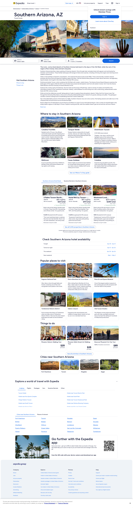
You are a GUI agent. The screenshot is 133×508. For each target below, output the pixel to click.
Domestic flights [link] (45, 484)
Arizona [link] (37, 8)
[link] (104, 28)
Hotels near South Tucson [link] (25, 403)
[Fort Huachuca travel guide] (49, 366)
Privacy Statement (49, 503)
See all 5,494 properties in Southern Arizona (79, 227)
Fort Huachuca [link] (20, 418)
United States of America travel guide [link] (50, 472)
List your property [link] (17, 478)
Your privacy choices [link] (73, 489)
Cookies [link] (70, 475)
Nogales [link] (70, 418)
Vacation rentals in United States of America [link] (51, 478)
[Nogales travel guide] (89, 366)
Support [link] (98, 472)
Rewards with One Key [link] (46, 492)
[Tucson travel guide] (69, 366)
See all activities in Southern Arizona (79, 354)
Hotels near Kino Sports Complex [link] (27, 396)
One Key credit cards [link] (46, 495)
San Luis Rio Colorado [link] (74, 428)
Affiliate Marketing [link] (17, 492)
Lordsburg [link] (70, 425)
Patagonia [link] (70, 431)
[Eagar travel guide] (109, 366)
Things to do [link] (19, 85)
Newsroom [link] (15, 484)
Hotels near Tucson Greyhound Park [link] (77, 400)
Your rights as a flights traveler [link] (103, 489)
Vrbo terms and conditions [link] (74, 484)
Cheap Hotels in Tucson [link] (24, 400)
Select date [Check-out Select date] (47, 61)
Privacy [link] (70, 472)
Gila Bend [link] (18, 425)
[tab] (51, 181)
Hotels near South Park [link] (73, 396)
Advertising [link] (16, 489)
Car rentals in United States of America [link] (50, 487)
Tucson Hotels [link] (22, 393)
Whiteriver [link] (96, 428)
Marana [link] (95, 425)
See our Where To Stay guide (79, 173)
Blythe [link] (17, 422)
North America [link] (16, 8)
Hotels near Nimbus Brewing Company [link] (78, 403)
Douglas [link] (95, 422)
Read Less (43, 107)
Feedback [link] (15, 495)
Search (111, 61)
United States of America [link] (28, 8)
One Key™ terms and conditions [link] (76, 481)
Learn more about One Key (104, 21)
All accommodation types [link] (47, 489)
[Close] (130, 503)
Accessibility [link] (71, 487)
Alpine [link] (17, 431)
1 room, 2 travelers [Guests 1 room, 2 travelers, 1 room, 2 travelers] (76, 61)
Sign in (118, 3)
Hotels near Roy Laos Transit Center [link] (76, 406)
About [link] (14, 472)
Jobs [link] (14, 475)
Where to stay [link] (20, 83)
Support (100, 3)
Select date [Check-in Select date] (20, 61)
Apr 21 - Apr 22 (111, 247)
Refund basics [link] (99, 481)
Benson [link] (69, 422)
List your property (89, 3)
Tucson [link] (43, 418)
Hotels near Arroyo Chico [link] (25, 406)
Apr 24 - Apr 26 (111, 251)
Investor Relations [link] (17, 487)
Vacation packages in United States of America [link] (52, 481)
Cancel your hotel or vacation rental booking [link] (106, 475)
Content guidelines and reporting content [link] (78, 492)
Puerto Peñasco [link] (20, 428)
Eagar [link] (95, 418)
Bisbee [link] (43, 422)
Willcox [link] (43, 425)
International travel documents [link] (103, 487)
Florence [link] (44, 431)
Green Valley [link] (45, 428)
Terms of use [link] (71, 478)
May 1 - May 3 (112, 255)
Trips (107, 3)
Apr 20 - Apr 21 (111, 244)
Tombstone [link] (97, 431)
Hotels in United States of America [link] (49, 475)
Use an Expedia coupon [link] (101, 484)
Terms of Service (63, 503)
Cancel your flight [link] (100, 478)
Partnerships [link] (16, 481)
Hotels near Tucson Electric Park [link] (76, 393)
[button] (66, 381)
